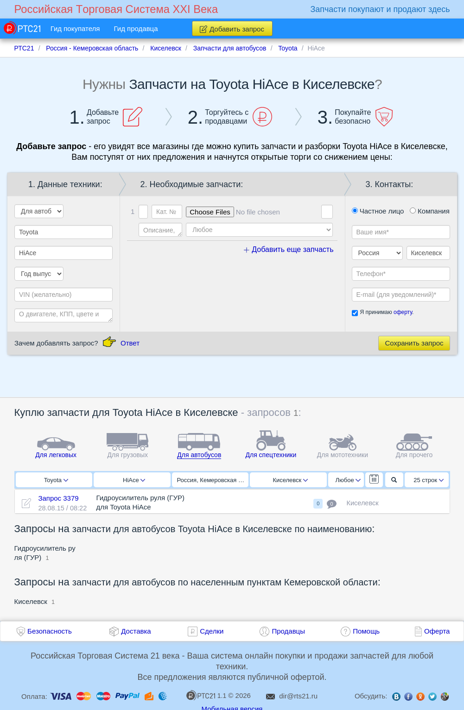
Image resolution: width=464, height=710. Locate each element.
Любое (348, 480)
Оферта (437, 631)
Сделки (211, 631)
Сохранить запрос (414, 343)
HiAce (134, 480)
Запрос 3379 (58, 498)
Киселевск (290, 480)
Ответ (130, 343)
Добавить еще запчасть (289, 249)
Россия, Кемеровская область (213, 480)
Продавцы (288, 631)
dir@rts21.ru (298, 696)
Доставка (136, 631)
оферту (403, 312)
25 (428, 480)
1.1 (206, 695)
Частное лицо (378, 211)
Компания (430, 211)
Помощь (366, 631)
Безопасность (49, 631)
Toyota (56, 480)
